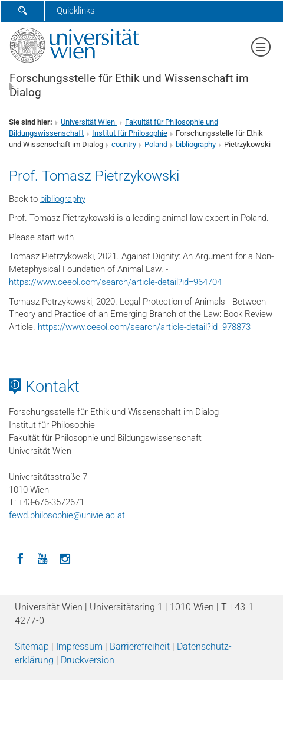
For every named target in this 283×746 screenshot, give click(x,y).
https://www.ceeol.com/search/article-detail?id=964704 (115, 282)
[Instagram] (65, 558)
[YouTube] (42, 558)
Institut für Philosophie (129, 133)
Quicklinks (76, 10)
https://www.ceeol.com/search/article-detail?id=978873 (144, 327)
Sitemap (32, 646)
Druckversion (87, 660)
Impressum (79, 646)
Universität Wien (89, 121)
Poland (155, 144)
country (123, 144)
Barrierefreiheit (140, 646)
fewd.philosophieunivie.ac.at (67, 515)
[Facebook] (20, 558)
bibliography (196, 144)
